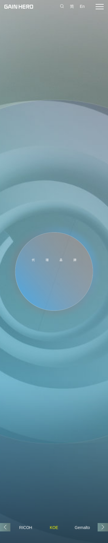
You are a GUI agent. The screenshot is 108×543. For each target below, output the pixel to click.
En (82, 6)
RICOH (25, 527)
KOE (54, 527)
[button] (103, 527)
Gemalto (82, 527)
